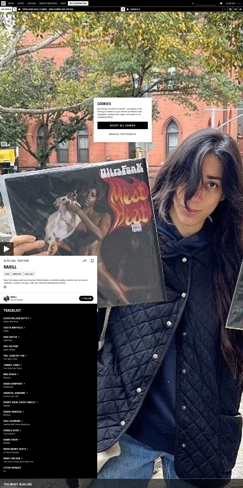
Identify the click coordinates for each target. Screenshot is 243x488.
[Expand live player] (225, 9)
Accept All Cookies (122, 125)
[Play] (7, 249)
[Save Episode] (92, 261)
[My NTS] (230, 3)
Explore (32, 3)
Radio (11, 3)
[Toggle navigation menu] (239, 3)
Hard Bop (17, 274)
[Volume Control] (240, 9)
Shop (63, 3)
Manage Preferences (122, 134)
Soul (7, 274)
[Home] (3, 3)
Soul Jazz (29, 274)
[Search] (193, 3)
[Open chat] (221, 3)
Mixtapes (48, 3)
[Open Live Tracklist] (235, 9)
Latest (20, 3)
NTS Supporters (78, 3)
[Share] (84, 261)
